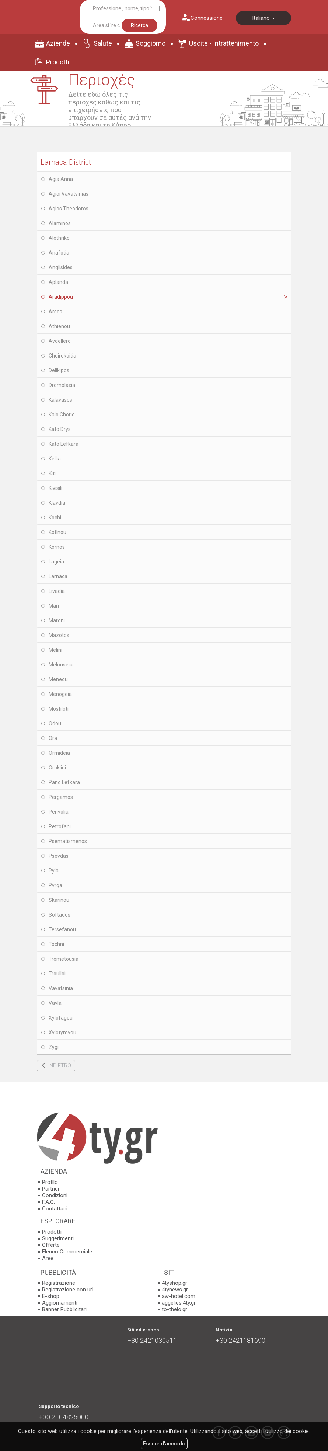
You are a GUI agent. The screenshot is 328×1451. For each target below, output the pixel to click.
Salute (103, 43)
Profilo (50, 1182)
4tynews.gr (175, 1289)
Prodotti (57, 62)
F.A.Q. (48, 1202)
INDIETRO (59, 1065)
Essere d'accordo (164, 1443)
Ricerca (139, 25)
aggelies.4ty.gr (179, 1302)
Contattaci (54, 1208)
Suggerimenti (58, 1238)
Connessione (207, 18)
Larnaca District (66, 162)
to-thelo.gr (174, 1309)
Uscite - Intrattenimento (224, 43)
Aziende (58, 43)
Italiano (263, 18)
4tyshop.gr (174, 1283)
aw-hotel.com (178, 1296)
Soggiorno (150, 43)
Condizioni (54, 1195)
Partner (51, 1188)
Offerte (51, 1245)
